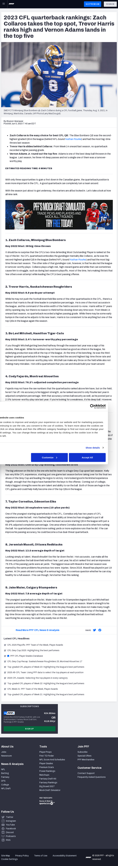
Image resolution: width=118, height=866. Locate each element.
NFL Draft (6, 788)
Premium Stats (46, 767)
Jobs (3, 752)
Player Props (45, 752)
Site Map (5, 856)
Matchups (44, 775)
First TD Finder (46, 756)
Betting (5, 773)
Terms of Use (40, 856)
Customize (58, 457)
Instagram (11, 821)
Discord (10, 832)
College (5, 785)
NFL (3, 769)
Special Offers (84, 756)
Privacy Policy (22, 856)
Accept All (96, 457)
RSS (8, 840)
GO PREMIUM (93, 4)
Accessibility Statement (65, 856)
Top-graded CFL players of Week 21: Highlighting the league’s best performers (44, 694)
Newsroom (6, 756)
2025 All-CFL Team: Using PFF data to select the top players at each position (44, 672)
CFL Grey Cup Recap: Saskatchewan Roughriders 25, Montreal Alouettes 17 (43, 661)
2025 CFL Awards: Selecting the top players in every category (36, 678)
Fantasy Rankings (48, 782)
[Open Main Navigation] (3, 4)
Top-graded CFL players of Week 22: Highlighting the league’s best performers (44, 683)
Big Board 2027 (47, 786)
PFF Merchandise (86, 759)
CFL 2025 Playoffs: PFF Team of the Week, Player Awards (33, 645)
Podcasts (11, 836)
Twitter (9, 817)
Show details (101, 447)
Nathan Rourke (73, 139)
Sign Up (29, 729)
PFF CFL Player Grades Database (23, 656)
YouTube (10, 825)
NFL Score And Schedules (52, 759)
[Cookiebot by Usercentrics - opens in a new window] (101, 406)
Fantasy (5, 777)
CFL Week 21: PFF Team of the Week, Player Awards (31, 689)
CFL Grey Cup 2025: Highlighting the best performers (31, 650)
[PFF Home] (11, 4)
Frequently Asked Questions (92, 777)
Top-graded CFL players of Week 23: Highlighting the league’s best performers (44, 667)
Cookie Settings (9, 859)
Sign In (110, 4)
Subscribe (82, 752)
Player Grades (46, 763)
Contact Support (86, 773)
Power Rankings (47, 771)
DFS (3, 781)
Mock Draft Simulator (49, 790)
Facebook (11, 828)
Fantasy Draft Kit (47, 779)
